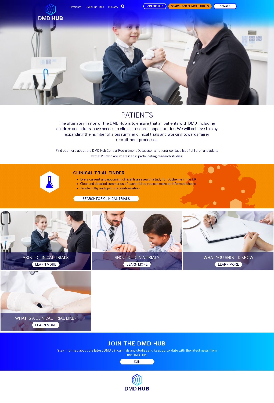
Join (137, 301)
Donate (225, 6)
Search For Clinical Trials (190, 6)
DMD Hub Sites (94, 7)
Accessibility (115, 350)
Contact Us (137, 376)
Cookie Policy (158, 350)
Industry (113, 7)
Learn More (34, 264)
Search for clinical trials (106, 199)
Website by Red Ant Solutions (137, 401)
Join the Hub (154, 6)
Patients (76, 7)
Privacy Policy (136, 350)
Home (109, 344)
